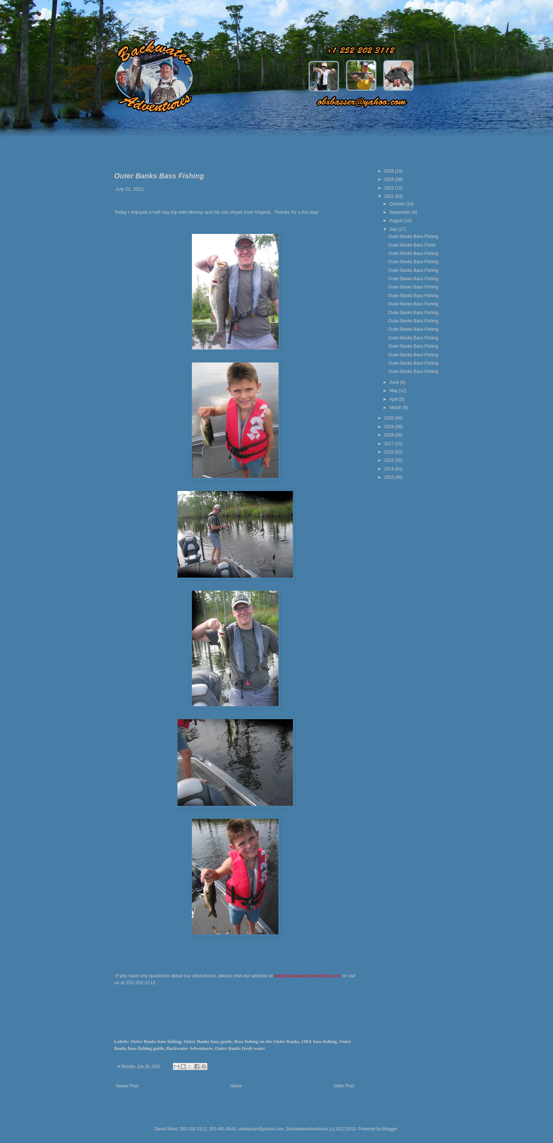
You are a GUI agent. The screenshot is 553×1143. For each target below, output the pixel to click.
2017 (389, 443)
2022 (389, 188)
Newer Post (127, 1085)
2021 (389, 196)
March (396, 407)
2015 (389, 460)
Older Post (344, 1085)
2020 (389, 418)
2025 (389, 171)
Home (236, 1085)
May (394, 390)
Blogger (389, 1128)
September (400, 212)
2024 (389, 179)
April (394, 399)
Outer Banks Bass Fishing (413, 236)
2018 (389, 435)
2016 (389, 452)
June (394, 382)
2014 (389, 468)
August (396, 220)
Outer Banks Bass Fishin (412, 245)
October (397, 204)
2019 (389, 426)
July (393, 229)
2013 (389, 477)
